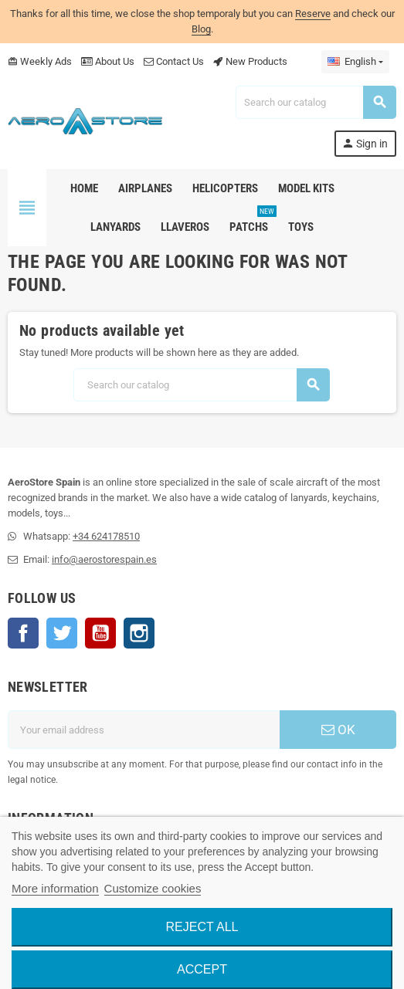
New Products (250, 61)
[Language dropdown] (355, 61)
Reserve (313, 13)
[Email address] (144, 729)
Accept (202, 969)
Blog (201, 29)
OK (338, 729)
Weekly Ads (40, 61)
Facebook (23, 633)
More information (55, 888)
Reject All (202, 926)
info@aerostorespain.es (104, 559)
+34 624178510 (106, 536)
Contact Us (174, 61)
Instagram (139, 633)
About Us (107, 61)
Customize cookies (153, 888)
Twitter (61, 633)
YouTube (100, 633)
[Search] (316, 102)
